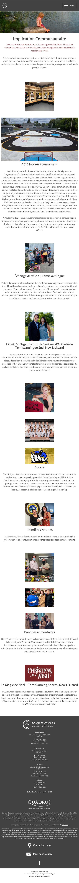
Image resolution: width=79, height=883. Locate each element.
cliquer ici (65, 825)
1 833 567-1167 (43, 760)
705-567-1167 (41, 755)
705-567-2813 (41, 757)
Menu (69, 5)
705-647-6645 (41, 739)
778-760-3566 (41, 787)
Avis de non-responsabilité (39, 871)
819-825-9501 (41, 771)
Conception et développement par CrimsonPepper (39, 874)
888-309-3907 (41, 773)
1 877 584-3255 (43, 744)
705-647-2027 (41, 741)
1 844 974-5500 (43, 776)
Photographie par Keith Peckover (39, 876)
